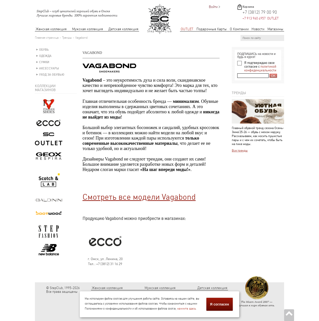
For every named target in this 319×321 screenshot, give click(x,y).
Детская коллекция (123, 29)
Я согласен (219, 304)
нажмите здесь (186, 308)
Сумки (44, 62)
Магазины (275, 29)
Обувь (44, 49)
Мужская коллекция (87, 29)
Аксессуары (49, 68)
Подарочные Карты (211, 29)
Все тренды (240, 150)
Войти (213, 7)
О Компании (239, 29)
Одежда (45, 56)
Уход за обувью (51, 74)
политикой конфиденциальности (260, 68)
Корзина (248, 6)
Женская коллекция (51, 29)
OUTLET (187, 29)
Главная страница (47, 37)
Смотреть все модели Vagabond (139, 197)
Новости (257, 29)
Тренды (67, 37)
